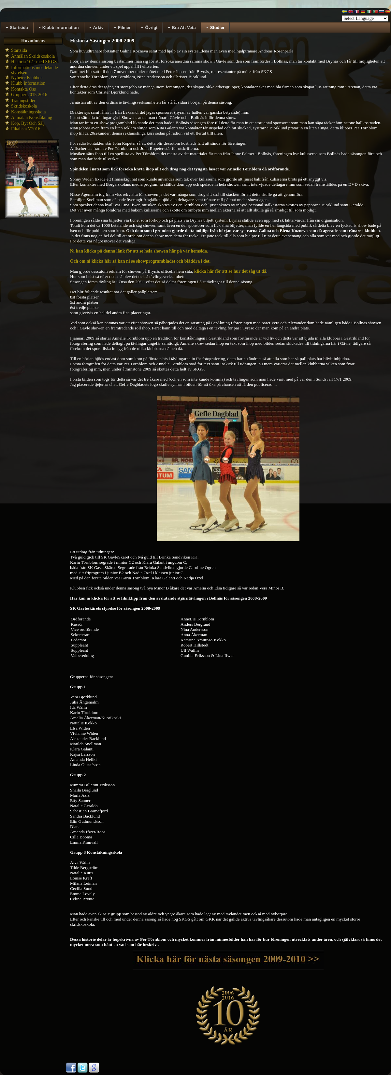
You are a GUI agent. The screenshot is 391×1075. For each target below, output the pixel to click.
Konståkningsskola (28, 111)
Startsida (19, 50)
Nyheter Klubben (27, 77)
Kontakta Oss (23, 89)
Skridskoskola (24, 106)
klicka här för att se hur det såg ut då (230, 271)
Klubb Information (28, 83)
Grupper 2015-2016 (29, 94)
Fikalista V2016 (25, 128)
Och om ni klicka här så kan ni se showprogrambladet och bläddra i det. (140, 261)
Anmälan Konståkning (31, 117)
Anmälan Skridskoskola (33, 56)
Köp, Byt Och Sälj (28, 123)
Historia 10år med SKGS (34, 61)
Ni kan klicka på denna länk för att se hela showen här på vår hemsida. (139, 251)
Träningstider (23, 100)
